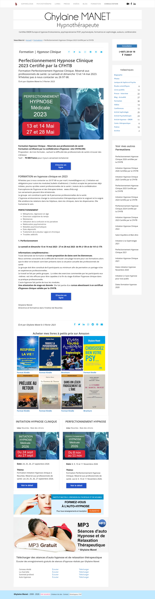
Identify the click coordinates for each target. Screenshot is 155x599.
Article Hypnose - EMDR (123, 120)
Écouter (55, 569)
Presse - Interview (121, 94)
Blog (85, 4)
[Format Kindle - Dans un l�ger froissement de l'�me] (67, 411)
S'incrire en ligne (60, 166)
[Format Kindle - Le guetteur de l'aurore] (45, 411)
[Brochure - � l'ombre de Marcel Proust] (88, 411)
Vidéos (76, 4)
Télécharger (84, 569)
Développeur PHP (76, 594)
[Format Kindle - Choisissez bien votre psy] (90, 372)
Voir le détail (27, 485)
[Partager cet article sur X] (74, 51)
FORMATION (96, 4)
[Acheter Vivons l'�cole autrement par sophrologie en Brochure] (72, 353)
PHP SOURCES (45, 594)
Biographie (118, 75)
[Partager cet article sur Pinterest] (96, 51)
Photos (116, 79)
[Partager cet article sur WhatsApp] (85, 51)
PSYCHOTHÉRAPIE (44, 4)
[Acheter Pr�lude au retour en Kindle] (28, 391)
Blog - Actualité (120, 97)
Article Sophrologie (121, 112)
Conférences (119, 108)
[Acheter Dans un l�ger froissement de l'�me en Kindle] (72, 391)
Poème (116, 127)
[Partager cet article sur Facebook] (69, 51)
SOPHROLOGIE (27, 4)
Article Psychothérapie (122, 116)
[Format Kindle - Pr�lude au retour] (23, 411)
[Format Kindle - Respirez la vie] (23, 372)
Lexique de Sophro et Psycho (125, 82)
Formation (118, 101)
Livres (57, 4)
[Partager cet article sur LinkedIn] (79, 51)
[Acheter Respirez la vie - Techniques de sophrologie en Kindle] (28, 353)
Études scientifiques (122, 86)
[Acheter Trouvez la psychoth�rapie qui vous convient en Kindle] (50, 353)
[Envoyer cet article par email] (101, 51)
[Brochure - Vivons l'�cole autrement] (65, 372)
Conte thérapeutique (122, 123)
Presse (67, 4)
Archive (117, 131)
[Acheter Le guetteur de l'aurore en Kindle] (50, 391)
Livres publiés (119, 90)
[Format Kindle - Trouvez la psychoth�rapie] (45, 372)
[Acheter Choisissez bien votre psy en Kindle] (94, 353)
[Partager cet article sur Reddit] (90, 51)
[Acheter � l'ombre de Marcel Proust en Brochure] (94, 391)
